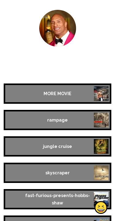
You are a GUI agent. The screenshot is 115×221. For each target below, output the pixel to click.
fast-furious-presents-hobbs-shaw (57, 199)
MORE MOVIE (57, 93)
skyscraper (57, 172)
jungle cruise (57, 146)
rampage (57, 120)
